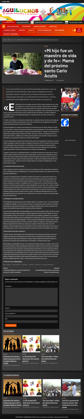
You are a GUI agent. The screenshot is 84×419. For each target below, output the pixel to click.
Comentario (8, 286)
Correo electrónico (10, 313)
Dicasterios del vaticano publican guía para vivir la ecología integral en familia (12, 403)
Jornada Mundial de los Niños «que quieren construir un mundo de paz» (45, 270)
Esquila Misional (59, 30)
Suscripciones (26, 26)
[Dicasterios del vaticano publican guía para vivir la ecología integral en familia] (12, 343)
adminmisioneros (50, 80)
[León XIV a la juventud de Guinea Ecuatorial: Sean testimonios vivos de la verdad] (71, 387)
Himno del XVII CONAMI (70, 140)
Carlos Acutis (38, 264)
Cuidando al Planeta (9, 30)
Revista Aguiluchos (13, 26)
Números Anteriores (40, 26)
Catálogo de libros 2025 (44, 30)
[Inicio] (3, 26)
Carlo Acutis (31, 264)
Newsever (57, 417)
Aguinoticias (53, 26)
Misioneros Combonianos (10, 34)
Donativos (22, 30)
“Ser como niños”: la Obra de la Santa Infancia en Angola (49, 359)
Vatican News (18, 261)
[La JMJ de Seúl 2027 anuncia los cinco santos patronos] (31, 343)
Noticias (46, 46)
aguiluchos (8, 264)
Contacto (31, 30)
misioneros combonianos (47, 264)
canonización (25, 264)
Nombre (7, 308)
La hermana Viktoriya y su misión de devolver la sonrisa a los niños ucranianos (17, 270)
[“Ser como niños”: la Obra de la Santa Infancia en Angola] (50, 343)
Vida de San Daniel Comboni (70, 155)
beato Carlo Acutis (16, 264)
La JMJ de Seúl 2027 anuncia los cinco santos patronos (55, 22)
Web (6, 319)
